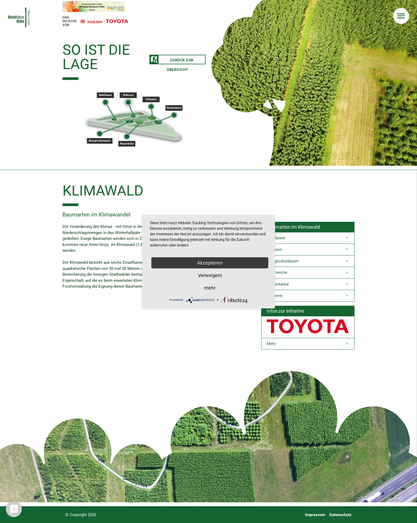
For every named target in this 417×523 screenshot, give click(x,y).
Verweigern (210, 275)
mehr (209, 287)
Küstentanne (308, 284)
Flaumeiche (308, 273)
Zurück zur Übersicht (172, 59)
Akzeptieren (210, 262)
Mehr (308, 344)
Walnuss (308, 249)
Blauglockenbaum (308, 261)
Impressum (315, 514)
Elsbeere (308, 296)
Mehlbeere (308, 238)
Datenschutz (340, 514)
